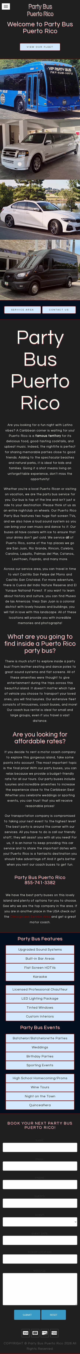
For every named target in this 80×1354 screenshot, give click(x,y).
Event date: (40, 1233)
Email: (40, 1159)
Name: (40, 1140)
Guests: (40, 1196)
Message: (40, 1270)
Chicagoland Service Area (30, 916)
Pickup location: (40, 1252)
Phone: (40, 1177)
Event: (40, 1214)
